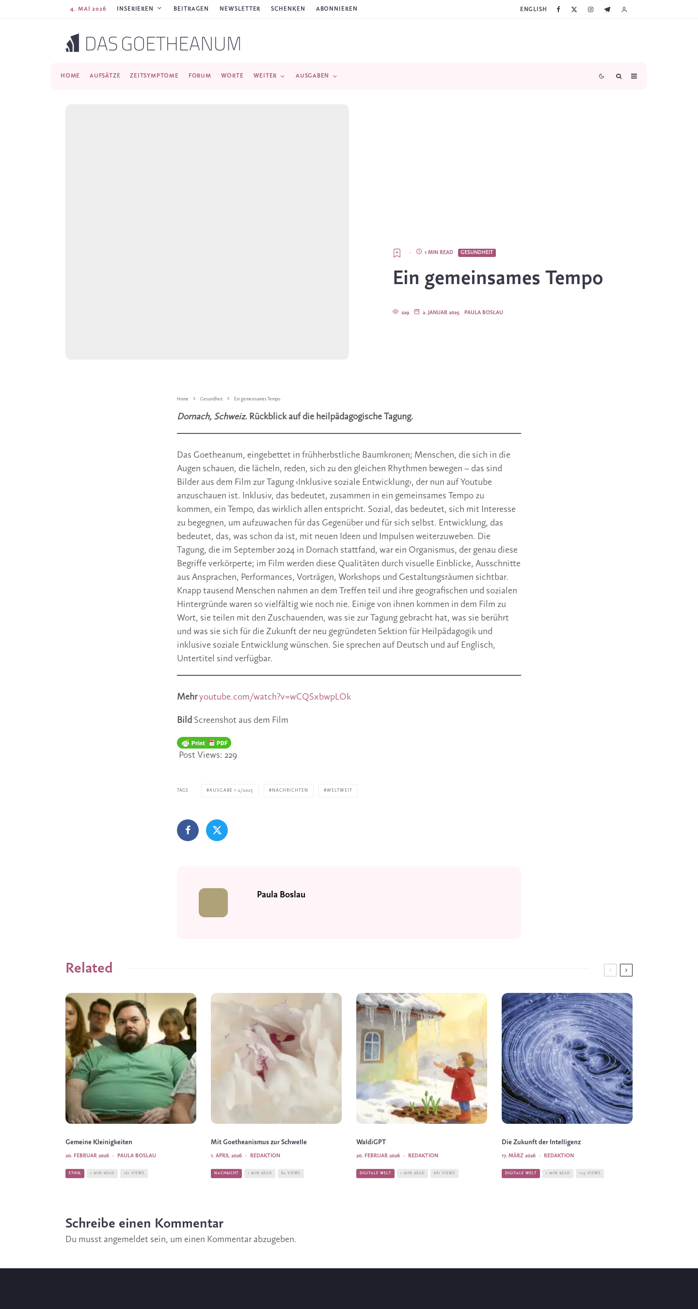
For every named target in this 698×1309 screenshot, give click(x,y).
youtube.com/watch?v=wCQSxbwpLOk (275, 626)
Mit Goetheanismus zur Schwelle (259, 1090)
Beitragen (191, 9)
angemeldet (126, 1168)
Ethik (75, 1121)
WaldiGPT (371, 1090)
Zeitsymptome (154, 76)
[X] (574, 9)
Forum (200, 76)
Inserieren (135, 9)
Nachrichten (290, 719)
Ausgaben (312, 76)
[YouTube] (363, 1293)
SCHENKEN (288, 9)
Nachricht (226, 1121)
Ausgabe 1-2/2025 (231, 719)
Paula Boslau (483, 242)
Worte (232, 76)
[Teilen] (188, 759)
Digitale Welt (375, 1121)
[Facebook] (558, 9)
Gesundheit (476, 182)
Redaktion (265, 1104)
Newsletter (240, 9)
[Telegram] (607, 9)
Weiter (265, 76)
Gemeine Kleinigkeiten (98, 1090)
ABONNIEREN (337, 9)
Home (70, 76)
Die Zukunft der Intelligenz (541, 1090)
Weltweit (339, 719)
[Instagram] (591, 9)
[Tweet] (217, 759)
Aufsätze (105, 76)
